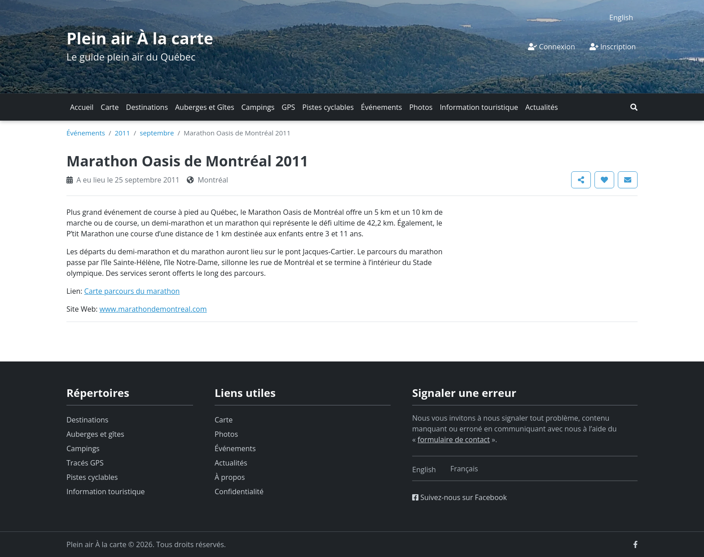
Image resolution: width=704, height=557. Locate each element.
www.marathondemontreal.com (153, 309)
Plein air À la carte (139, 38)
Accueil (81, 107)
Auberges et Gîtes (204, 107)
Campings (258, 107)
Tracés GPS (85, 463)
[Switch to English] (621, 17)
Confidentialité (239, 491)
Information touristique (479, 107)
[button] (634, 107)
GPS (288, 107)
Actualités (541, 107)
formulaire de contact (454, 439)
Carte (110, 107)
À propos (230, 477)
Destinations (147, 107)
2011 (122, 132)
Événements (381, 107)
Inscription (613, 47)
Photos (420, 107)
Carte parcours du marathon (132, 291)
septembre (157, 132)
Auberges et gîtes (95, 434)
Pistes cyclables (327, 107)
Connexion (551, 47)
